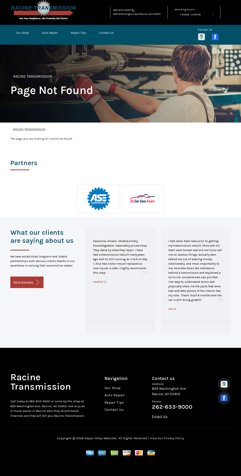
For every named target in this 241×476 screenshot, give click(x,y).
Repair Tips (78, 32)
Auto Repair (50, 32)
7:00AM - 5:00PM (190, 14)
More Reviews (26, 282)
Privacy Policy (174, 438)
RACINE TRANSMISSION (32, 76)
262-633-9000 (122, 10)
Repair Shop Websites (101, 438)
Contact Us (106, 32)
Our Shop (22, 32)
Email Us (160, 416)
